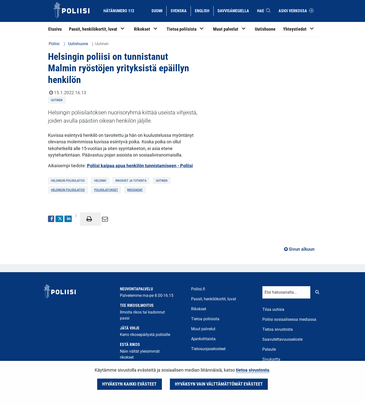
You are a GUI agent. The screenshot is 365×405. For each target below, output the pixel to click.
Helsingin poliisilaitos (68, 190)
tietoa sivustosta (252, 370)
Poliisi (54, 43)
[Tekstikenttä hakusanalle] (286, 292)
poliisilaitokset (106, 190)
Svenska (180, 10)
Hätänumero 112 (118, 10)
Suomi (158, 10)
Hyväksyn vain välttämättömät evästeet (219, 384)
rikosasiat (135, 190)
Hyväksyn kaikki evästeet (129, 384)
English (204, 10)
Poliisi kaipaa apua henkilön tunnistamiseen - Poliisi (140, 165)
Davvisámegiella (233, 10)
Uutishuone (77, 43)
